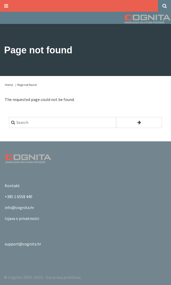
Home (9, 85)
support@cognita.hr (23, 243)
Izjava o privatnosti (22, 218)
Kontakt (12, 185)
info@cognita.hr (19, 207)
